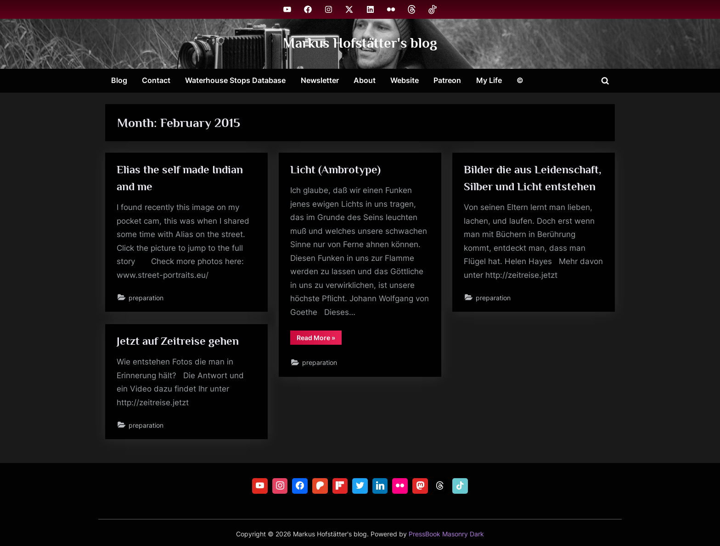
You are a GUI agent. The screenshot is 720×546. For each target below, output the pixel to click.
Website (404, 80)
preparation (146, 299)
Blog (119, 80)
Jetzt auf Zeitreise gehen (178, 341)
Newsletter (320, 80)
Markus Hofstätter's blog (360, 43)
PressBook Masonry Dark (446, 534)
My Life (489, 80)
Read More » (319, 341)
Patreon (447, 80)
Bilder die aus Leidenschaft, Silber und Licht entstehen (525, 187)
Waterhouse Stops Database (235, 80)
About (365, 80)
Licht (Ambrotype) (336, 170)
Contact (156, 80)
